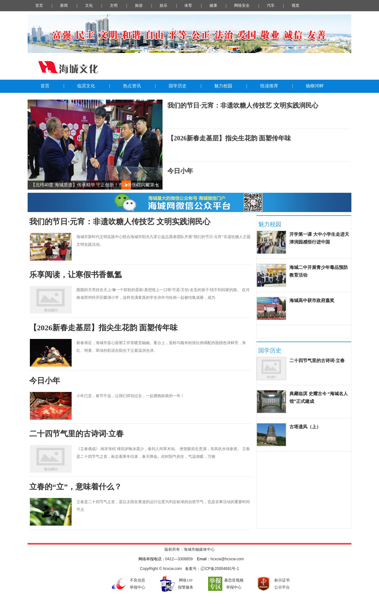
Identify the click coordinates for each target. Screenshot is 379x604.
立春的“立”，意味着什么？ (75, 487)
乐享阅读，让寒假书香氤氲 (75, 275)
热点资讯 (132, 86)
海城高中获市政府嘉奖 (311, 300)
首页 (44, 86)
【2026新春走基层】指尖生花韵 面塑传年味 (229, 138)
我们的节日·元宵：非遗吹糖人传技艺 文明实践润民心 (242, 105)
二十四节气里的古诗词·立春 (76, 434)
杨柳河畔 (315, 86)
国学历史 (178, 86)
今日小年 (180, 170)
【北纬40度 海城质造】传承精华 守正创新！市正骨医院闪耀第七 (95, 184)
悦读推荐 (269, 86)
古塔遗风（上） (305, 426)
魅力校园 (223, 86)
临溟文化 (86, 86)
